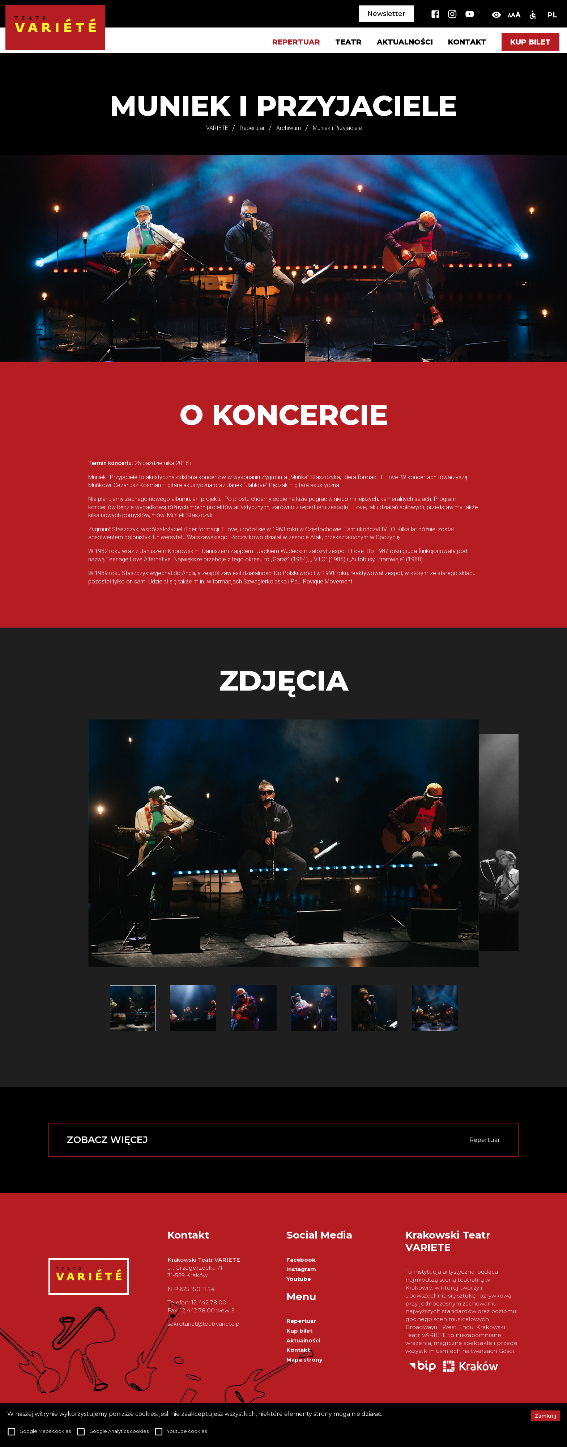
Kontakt (467, 42)
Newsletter (386, 14)
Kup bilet (530, 42)
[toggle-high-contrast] (496, 14)
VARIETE (217, 128)
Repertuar (301, 1321)
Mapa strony (304, 1360)
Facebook (301, 1260)
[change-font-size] (514, 14)
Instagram (301, 1269)
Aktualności (405, 42)
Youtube (298, 1279)
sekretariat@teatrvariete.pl (203, 1323)
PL (552, 14)
